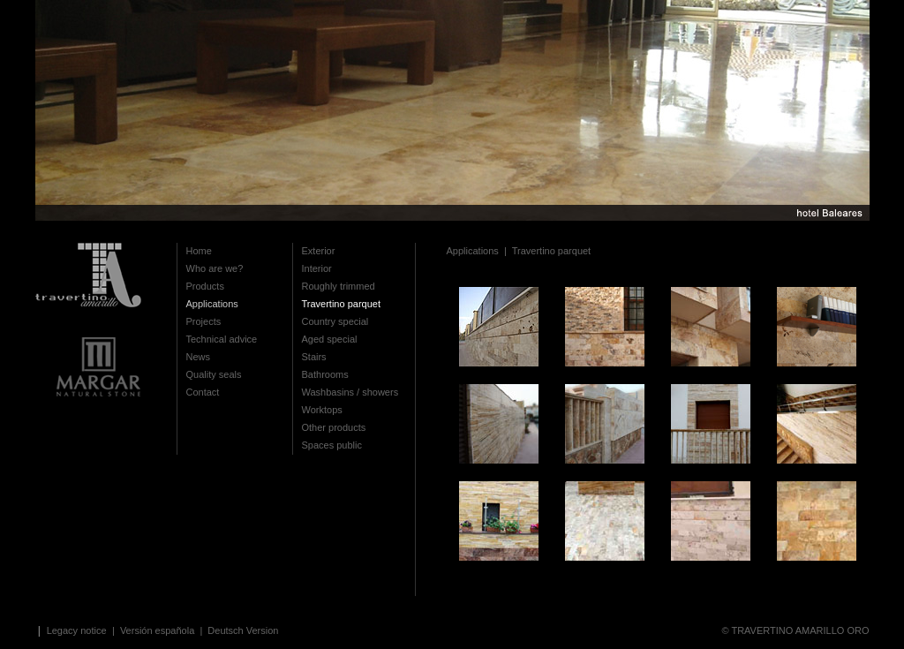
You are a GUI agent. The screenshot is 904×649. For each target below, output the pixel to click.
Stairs (314, 356)
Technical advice (222, 339)
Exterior (318, 250)
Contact (203, 392)
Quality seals (214, 374)
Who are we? (215, 268)
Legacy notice (78, 630)
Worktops (322, 409)
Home (199, 250)
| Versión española (154, 630)
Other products (334, 427)
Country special (335, 321)
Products (205, 286)
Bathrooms (325, 374)
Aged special (330, 339)
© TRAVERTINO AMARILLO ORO (795, 630)
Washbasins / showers (350, 392)
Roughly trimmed (338, 286)
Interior (317, 268)
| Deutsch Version (237, 630)
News (198, 356)
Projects (204, 321)
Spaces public (332, 445)
